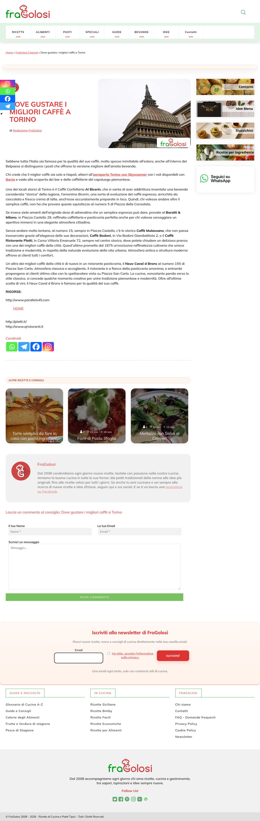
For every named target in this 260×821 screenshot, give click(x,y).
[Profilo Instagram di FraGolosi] (133, 799)
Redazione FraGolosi (27, 130)
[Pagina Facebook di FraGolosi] (121, 799)
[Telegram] (7, 106)
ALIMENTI (43, 32)
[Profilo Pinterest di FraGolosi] (127, 799)
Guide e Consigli (18, 711)
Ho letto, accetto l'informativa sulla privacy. (132, 655)
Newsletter (183, 737)
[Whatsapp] (7, 91)
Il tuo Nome (50, 529)
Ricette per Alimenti (106, 730)
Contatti (191, 32)
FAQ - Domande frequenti (195, 717)
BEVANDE (141, 32)
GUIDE (117, 32)
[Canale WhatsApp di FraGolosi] (145, 799)
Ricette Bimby (101, 711)
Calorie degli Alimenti (23, 717)
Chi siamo (183, 704)
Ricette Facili (100, 717)
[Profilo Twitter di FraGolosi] (114, 799)
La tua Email (139, 529)
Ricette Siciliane (103, 704)
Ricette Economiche (105, 724)
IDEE (166, 32)
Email (79, 650)
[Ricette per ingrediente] (225, 152)
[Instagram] (7, 83)
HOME (18, 308)
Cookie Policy (185, 730)
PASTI (67, 32)
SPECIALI (92, 32)
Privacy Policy (186, 724)
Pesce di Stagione (20, 730)
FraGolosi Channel (27, 52)
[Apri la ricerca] (243, 12)
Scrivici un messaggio (94, 565)
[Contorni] (225, 87)
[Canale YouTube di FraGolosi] (139, 799)
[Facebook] (7, 99)
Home (9, 52)
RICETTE (18, 32)
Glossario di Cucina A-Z (24, 704)
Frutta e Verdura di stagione (28, 724)
